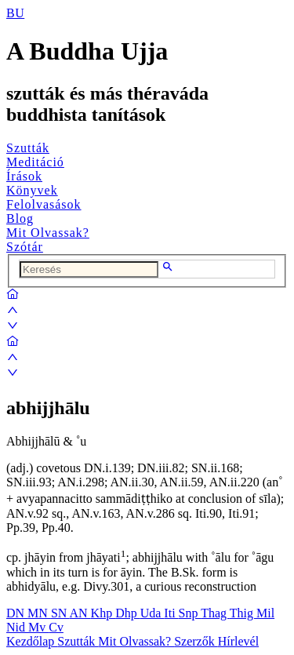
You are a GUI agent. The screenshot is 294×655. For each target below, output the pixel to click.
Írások (24, 176)
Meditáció (35, 162)
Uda (152, 613)
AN (79, 613)
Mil (265, 613)
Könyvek (32, 190)
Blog (20, 218)
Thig (243, 613)
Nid (17, 627)
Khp (103, 613)
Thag (215, 613)
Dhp (127, 613)
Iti (171, 613)
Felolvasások (44, 204)
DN (16, 613)
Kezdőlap (31, 641)
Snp (190, 613)
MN (39, 613)
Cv (56, 627)
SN (60, 613)
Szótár (24, 246)
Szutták (27, 148)
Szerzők (196, 641)
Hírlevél (238, 641)
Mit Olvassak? (47, 232)
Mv (38, 627)
